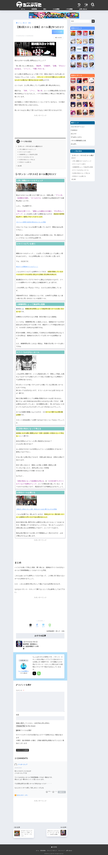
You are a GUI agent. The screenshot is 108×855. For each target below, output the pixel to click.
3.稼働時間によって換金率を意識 (29, 153)
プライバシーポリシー (52, 850)
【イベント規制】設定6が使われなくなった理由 (33, 221)
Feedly (39, 674)
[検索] (93, 21)
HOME (54, 847)
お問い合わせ (83, 9)
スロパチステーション (79, 127)
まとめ (20, 165)
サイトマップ (61, 850)
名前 (17, 714)
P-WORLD (74, 131)
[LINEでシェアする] (50, 625)
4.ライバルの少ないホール (27, 156)
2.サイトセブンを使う (26, 151)
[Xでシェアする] (30, 625)
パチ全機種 (69, 9)
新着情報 (34, 9)
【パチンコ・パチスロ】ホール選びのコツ (32, 145)
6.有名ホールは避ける (26, 161)
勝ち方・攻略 (60, 630)
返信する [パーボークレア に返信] (61, 791)
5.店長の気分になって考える (28, 158)
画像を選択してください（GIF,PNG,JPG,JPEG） (33, 722)
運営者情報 (43, 850)
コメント (20, 689)
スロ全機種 (56, 9)
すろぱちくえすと (77, 138)
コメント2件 (57, 32)
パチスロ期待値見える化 (79, 142)
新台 (45, 9)
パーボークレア (22, 763)
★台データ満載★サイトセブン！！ (28, 265)
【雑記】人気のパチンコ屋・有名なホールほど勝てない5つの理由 (39, 508)
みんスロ (74, 134)
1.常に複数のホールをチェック (28, 148)
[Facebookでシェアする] (37, 625)
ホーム (23, 9)
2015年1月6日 (18, 767)
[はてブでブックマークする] (43, 625)
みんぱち (74, 145)
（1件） (22, 794)
